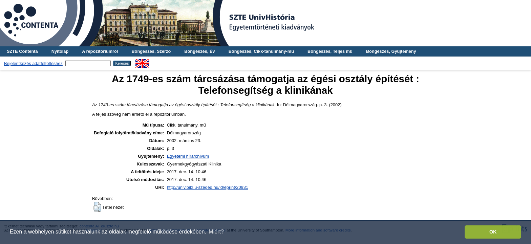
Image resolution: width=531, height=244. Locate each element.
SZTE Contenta (22, 51)
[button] (97, 207)
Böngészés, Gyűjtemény (391, 51)
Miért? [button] (216, 232)
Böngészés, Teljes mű (330, 51)
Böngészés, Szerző (151, 51)
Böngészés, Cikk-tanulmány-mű (261, 51)
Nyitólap (59, 51)
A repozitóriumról (100, 51)
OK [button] (493, 232)
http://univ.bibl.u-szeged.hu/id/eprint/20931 (207, 187)
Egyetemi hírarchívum (188, 156)
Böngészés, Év (199, 51)
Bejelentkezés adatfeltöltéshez (33, 63)
